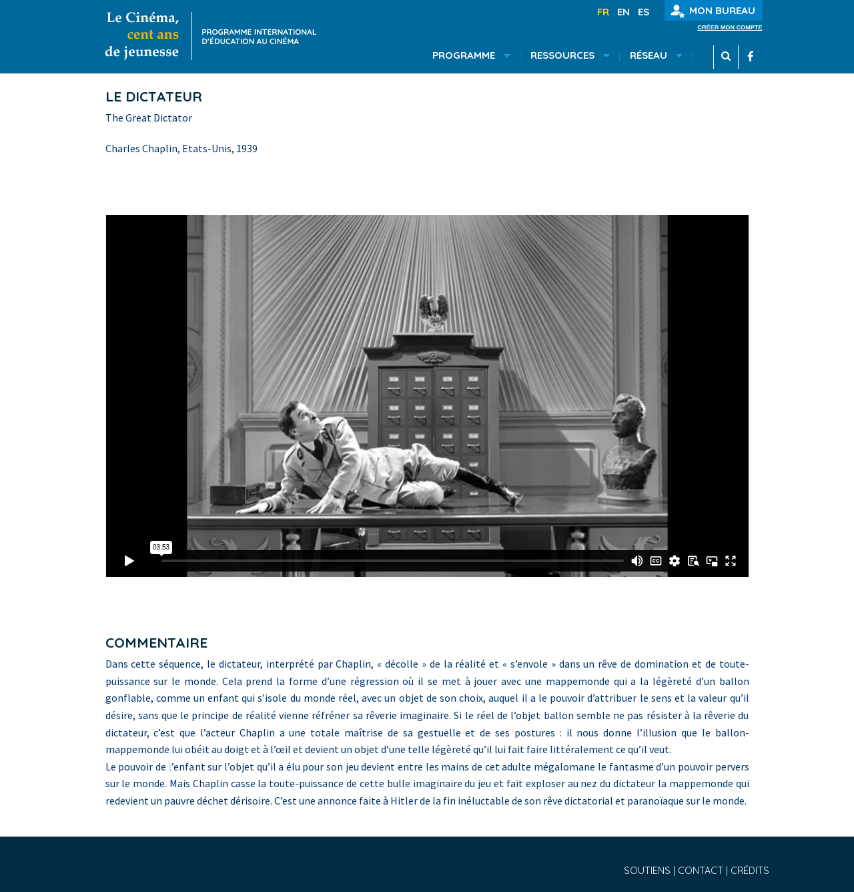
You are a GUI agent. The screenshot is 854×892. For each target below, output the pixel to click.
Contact (702, 871)
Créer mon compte (729, 28)
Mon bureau (713, 11)
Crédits (750, 871)
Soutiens (648, 871)
